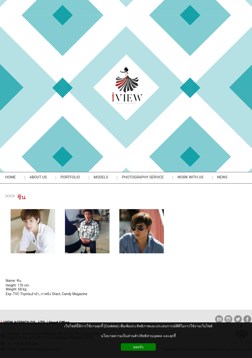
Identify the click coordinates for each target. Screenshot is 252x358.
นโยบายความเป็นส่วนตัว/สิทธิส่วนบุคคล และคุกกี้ (138, 336)
